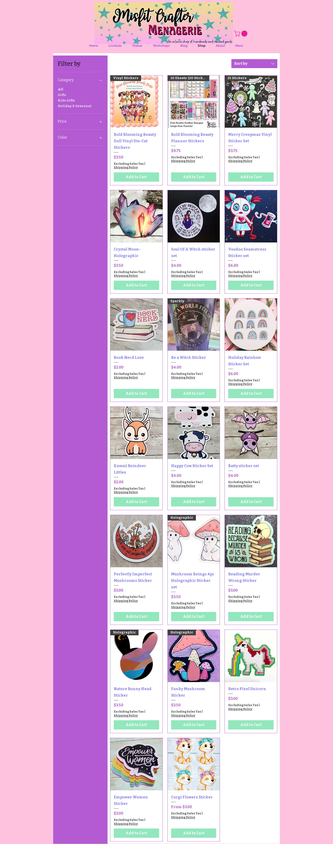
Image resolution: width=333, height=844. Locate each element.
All (60, 89)
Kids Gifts (66, 100)
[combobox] (254, 63)
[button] (241, 34)
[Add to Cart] (136, 177)
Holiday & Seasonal (75, 105)
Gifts (62, 94)
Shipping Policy (126, 167)
